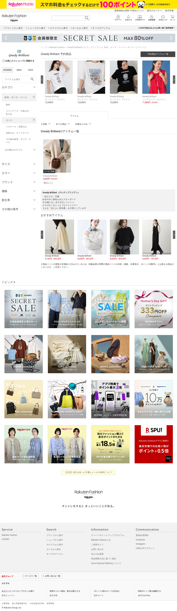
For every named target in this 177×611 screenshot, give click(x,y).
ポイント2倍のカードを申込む (107, 591)
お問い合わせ (97, 549)
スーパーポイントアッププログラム (107, 535)
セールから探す (54, 549)
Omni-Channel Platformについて (106, 563)
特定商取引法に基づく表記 (103, 558)
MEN (19, 70)
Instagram (140, 543)
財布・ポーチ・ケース (16, 97)
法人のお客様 (97, 553)
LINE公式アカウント (145, 548)
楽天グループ (153, 10)
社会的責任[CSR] (37, 603)
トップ (44, 47)
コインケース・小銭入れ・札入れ (18, 112)
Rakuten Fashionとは (101, 539)
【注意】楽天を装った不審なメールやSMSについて (89, 472)
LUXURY (5, 539)
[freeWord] (19, 79)
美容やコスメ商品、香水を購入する (65, 591)
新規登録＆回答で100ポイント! (129, 10)
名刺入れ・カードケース (17, 133)
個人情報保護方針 (19, 603)
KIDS (30, 70)
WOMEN (7, 70)
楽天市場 (169, 10)
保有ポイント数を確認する (149, 591)
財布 (8, 104)
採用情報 (50, 603)
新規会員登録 (142, 535)
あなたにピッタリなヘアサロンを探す (18, 591)
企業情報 (5, 603)
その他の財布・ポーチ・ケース (18, 141)
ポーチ (9, 120)
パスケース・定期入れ (16, 126)
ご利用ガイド (97, 544)
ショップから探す (55, 539)
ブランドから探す (55, 535)
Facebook (140, 539)
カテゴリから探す (55, 544)
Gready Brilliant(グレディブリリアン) (84, 47)
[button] (59, 84)
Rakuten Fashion (57, 47)
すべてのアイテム (55, 553)
